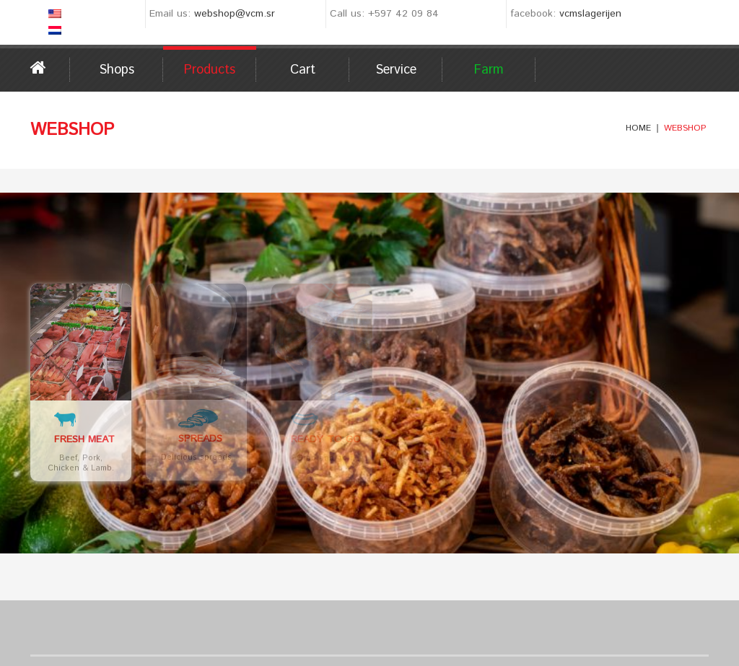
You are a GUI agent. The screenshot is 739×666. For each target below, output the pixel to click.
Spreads (208, 439)
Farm (489, 70)
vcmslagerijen (590, 13)
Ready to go (368, 439)
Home (50, 68)
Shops (116, 70)
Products (209, 70)
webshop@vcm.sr (234, 13)
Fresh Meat (84, 439)
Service (395, 70)
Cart (302, 70)
